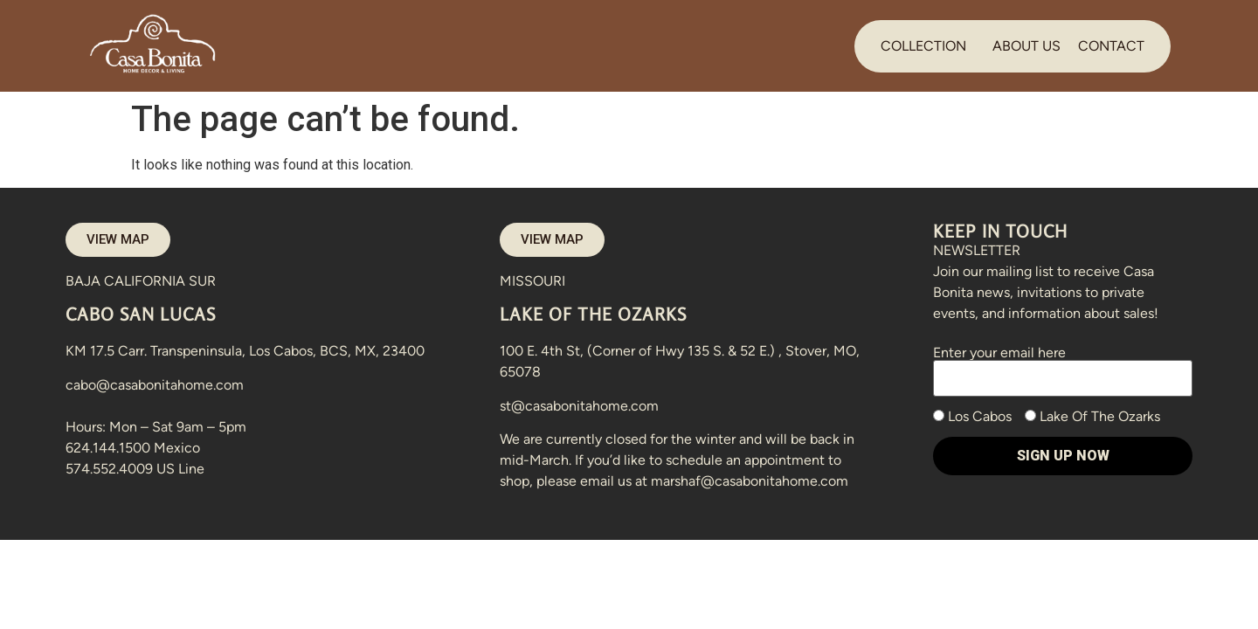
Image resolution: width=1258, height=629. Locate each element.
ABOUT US (1026, 46)
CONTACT (1111, 46)
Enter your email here (1062, 365)
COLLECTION (923, 46)
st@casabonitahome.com (579, 405)
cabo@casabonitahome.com (155, 385)
